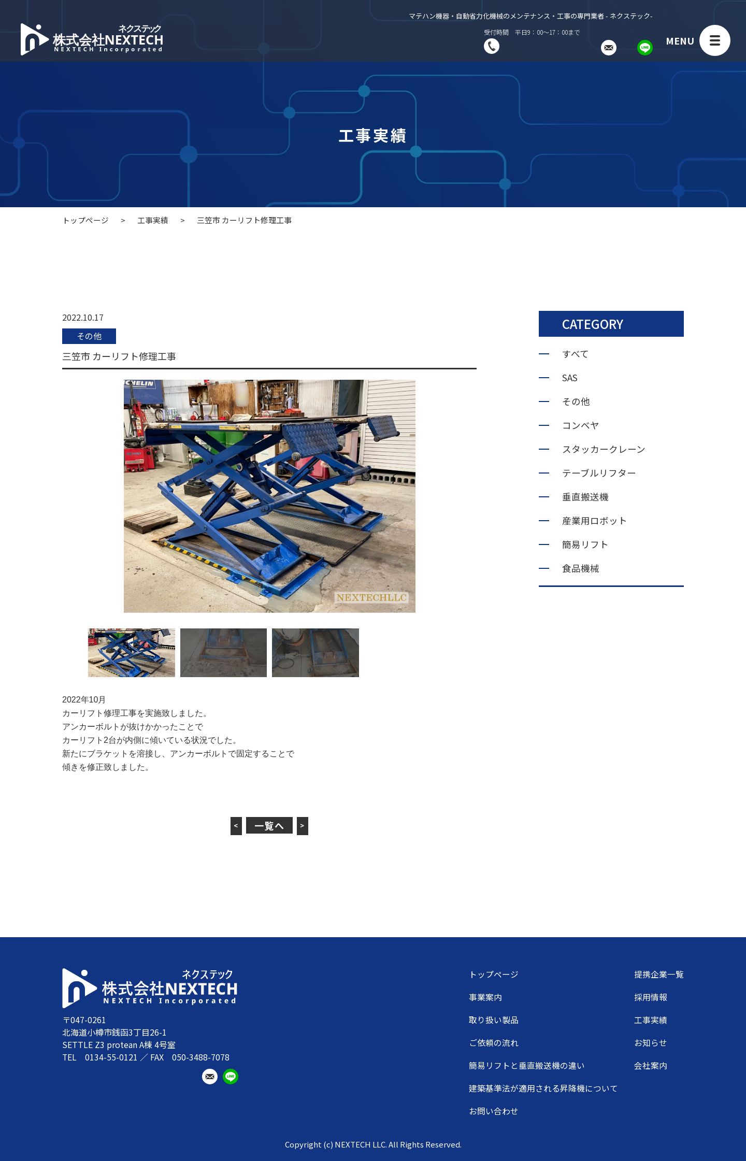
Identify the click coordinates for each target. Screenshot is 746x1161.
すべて (575, 354)
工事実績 (650, 1020)
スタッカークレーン (603, 449)
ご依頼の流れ (494, 1043)
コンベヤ (580, 425)
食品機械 (580, 568)
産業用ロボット (594, 520)
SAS (570, 377)
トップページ (494, 974)
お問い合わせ (494, 1111)
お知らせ (650, 1043)
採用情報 (650, 997)
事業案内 (485, 997)
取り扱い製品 (494, 1020)
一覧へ (269, 825)
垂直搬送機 (585, 497)
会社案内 (650, 1065)
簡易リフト (585, 544)
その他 (90, 336)
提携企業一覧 (659, 974)
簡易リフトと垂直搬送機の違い (527, 1065)
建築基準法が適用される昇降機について (543, 1088)
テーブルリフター (599, 473)
